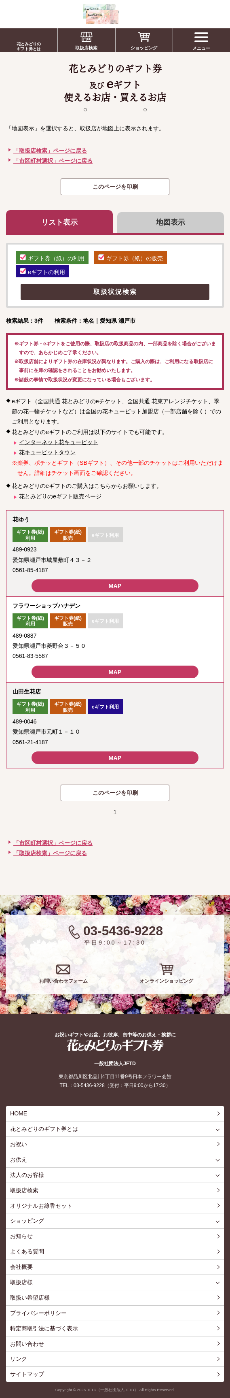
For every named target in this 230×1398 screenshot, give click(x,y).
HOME (18, 1113)
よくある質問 (27, 1251)
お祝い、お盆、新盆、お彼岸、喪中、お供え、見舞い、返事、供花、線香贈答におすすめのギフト (61, 14)
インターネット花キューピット (58, 442)
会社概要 (21, 1267)
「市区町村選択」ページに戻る (53, 160)
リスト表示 (59, 222)
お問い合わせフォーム (63, 981)
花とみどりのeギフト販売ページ (60, 496)
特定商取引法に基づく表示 (44, 1328)
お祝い (18, 1144)
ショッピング (144, 47)
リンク (18, 1358)
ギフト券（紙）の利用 (52, 258)
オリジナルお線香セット (41, 1205)
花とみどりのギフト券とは (29, 46)
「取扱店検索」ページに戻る (50, 150)
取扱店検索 (86, 47)
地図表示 (170, 222)
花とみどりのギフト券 (115, 1045)
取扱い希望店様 (30, 1297)
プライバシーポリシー (38, 1313)
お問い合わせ (27, 1344)
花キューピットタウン (47, 452)
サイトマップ (27, 1374)
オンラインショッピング (166, 981)
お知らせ (21, 1236)
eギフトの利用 (42, 271)
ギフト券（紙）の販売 (130, 258)
